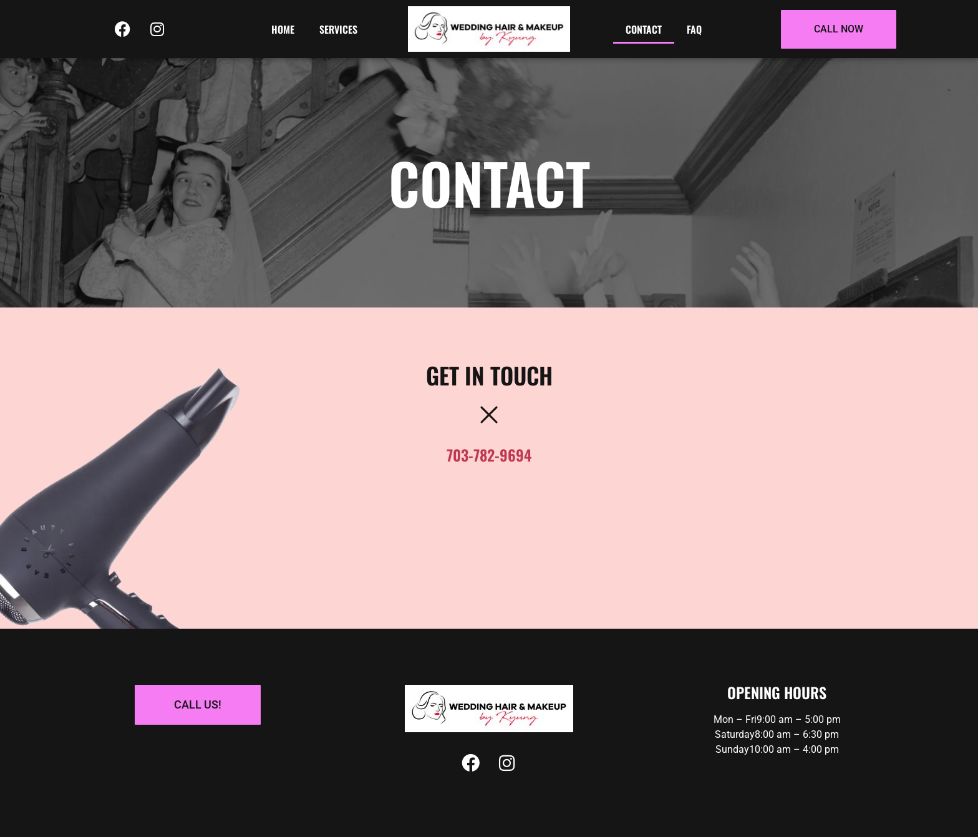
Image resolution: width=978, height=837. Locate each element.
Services (338, 29)
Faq (694, 29)
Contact (644, 29)
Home (282, 29)
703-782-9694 (489, 454)
